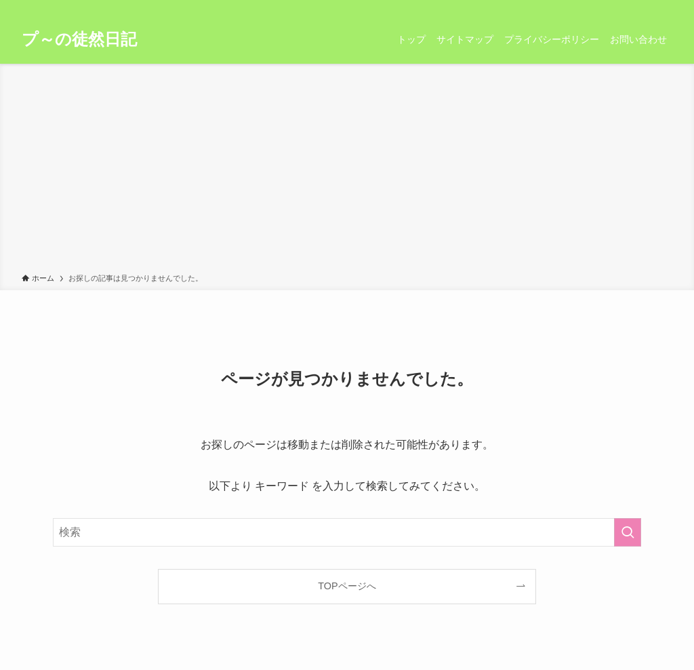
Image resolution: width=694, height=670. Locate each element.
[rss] (646, 7)
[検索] (663, 7)
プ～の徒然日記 (79, 39)
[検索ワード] (347, 532)
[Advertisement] (347, 171)
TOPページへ (346, 585)
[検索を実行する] (627, 532)
